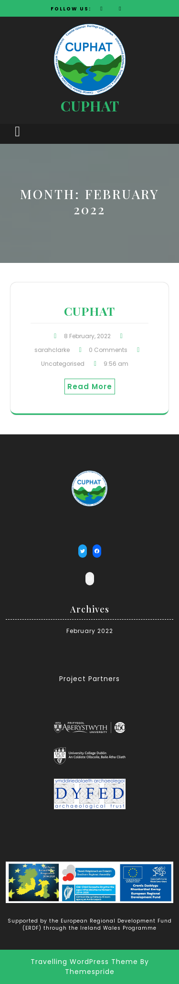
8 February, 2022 (87, 336)
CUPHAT (90, 105)
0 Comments (108, 350)
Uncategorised (62, 364)
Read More (89, 387)
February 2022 (89, 631)
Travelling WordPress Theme (84, 961)
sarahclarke (52, 350)
